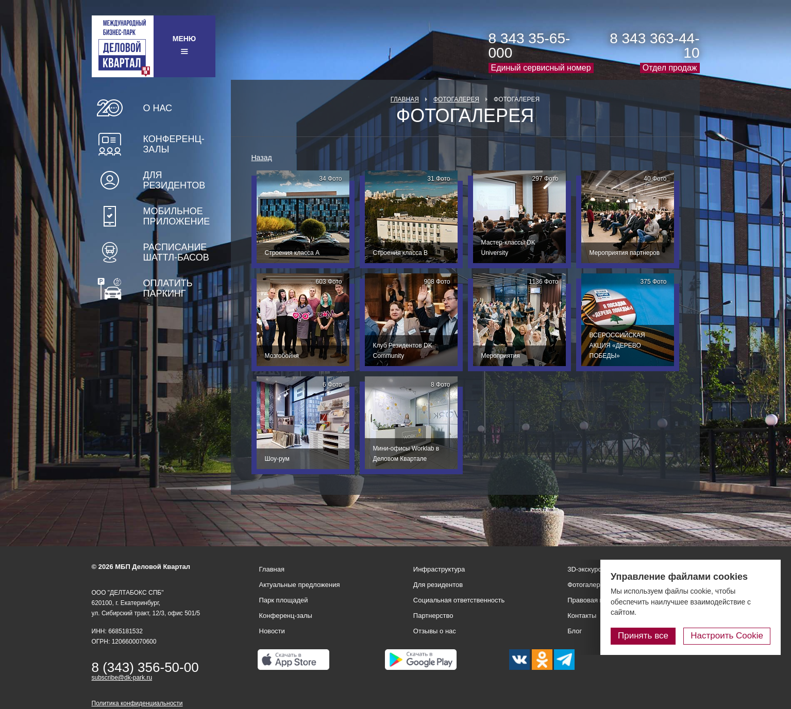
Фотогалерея (456, 99)
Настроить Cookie (727, 636)
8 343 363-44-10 (654, 45)
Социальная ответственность (459, 600)
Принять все (643, 636)
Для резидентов (174, 180)
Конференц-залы (174, 144)
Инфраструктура (439, 569)
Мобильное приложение (176, 216)
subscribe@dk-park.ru (122, 677)
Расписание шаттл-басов (176, 252)
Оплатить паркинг (168, 288)
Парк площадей (283, 600)
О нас (158, 108)
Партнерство (433, 615)
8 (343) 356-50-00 (145, 667)
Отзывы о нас (434, 631)
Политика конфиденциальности (137, 703)
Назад (261, 157)
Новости (272, 631)
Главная (405, 99)
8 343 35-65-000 (529, 45)
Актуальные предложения (299, 585)
